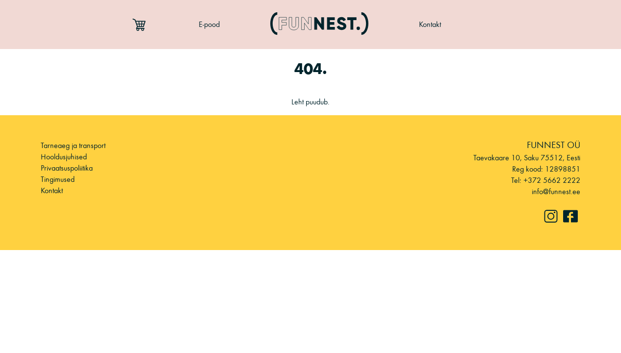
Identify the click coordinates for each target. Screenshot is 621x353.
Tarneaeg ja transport (73, 145)
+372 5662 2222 (551, 180)
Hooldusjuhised (64, 156)
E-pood (209, 24)
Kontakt (430, 24)
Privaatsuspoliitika (67, 168)
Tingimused (58, 179)
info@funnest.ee (556, 191)
